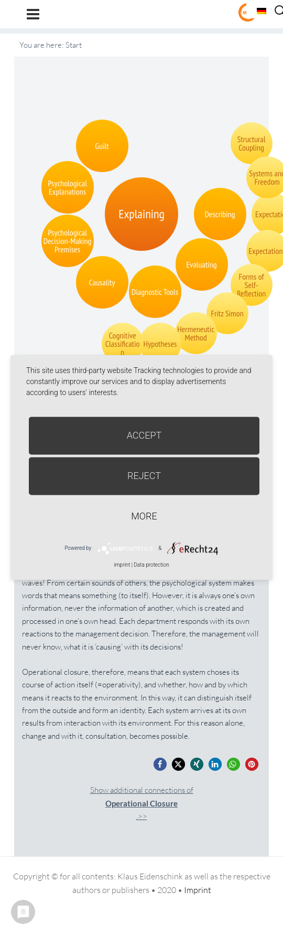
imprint (122, 565)
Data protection (151, 565)
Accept (144, 435)
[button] (160, 764)
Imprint (197, 890)
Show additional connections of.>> (141, 803)
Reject (144, 475)
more (144, 516)
